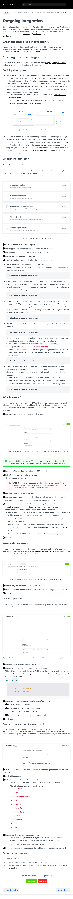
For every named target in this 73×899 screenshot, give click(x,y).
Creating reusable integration (45, 551)
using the (26, 51)
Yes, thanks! (31, 880)
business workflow (28, 463)
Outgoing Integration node (55, 62)
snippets (43, 461)
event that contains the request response (21, 506)
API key (59, 304)
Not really (42, 880)
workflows (6, 35)
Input (7, 680)
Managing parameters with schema (22, 102)
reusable (26, 33)
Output (14, 680)
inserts (51, 461)
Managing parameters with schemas (39, 673)
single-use (37, 33)
